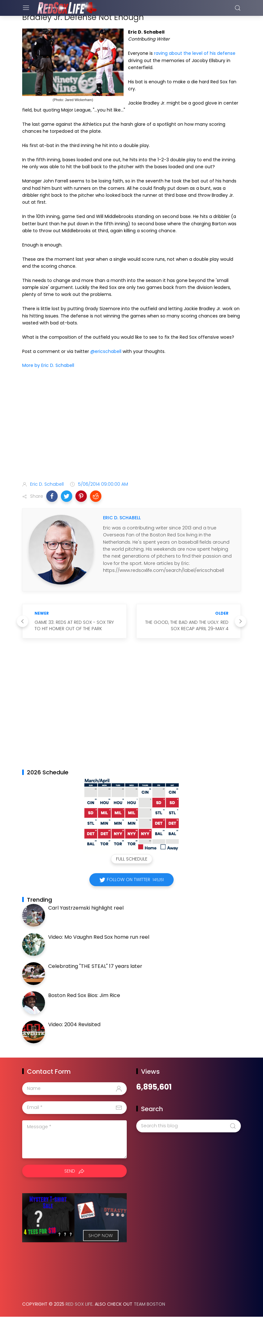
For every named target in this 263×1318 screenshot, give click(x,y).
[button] (52, 496)
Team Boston (149, 1304)
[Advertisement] (131, 426)
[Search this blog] (188, 1126)
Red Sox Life (79, 1304)
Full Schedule (131, 859)
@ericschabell (105, 351)
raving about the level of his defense (194, 53)
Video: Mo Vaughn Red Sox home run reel (98, 937)
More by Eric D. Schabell (48, 365)
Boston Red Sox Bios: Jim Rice (84, 995)
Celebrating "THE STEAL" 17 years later (95, 966)
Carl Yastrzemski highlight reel (86, 908)
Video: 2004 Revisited (74, 1024)
